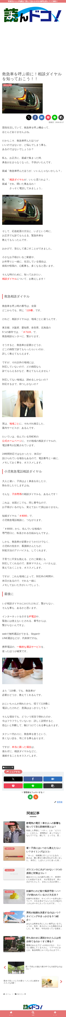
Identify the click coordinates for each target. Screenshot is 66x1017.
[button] (61, 117)
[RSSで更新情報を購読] (35, 796)
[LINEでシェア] (54, 117)
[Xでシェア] (28, 117)
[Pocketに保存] (48, 117)
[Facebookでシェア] (35, 117)
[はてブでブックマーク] (41, 117)
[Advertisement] (33, 45)
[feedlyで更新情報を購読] (30, 796)
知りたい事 (8, 767)
